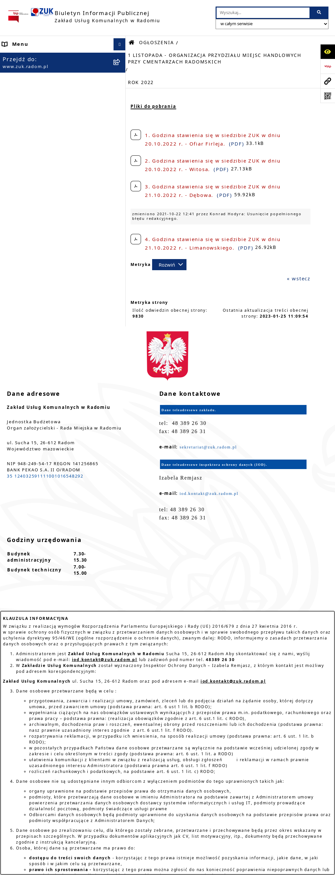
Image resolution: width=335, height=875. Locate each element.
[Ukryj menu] (120, 44)
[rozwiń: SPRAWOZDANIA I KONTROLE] (121, 380)
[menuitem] (63, 60)
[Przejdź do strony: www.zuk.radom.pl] (327, 81)
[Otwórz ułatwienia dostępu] (327, 51)
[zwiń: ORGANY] (121, 95)
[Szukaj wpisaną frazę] (319, 13)
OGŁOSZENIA (156, 42)
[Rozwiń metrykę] (169, 264)
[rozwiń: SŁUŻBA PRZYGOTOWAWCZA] (121, 256)
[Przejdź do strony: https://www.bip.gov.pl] (327, 66)
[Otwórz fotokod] (327, 95)
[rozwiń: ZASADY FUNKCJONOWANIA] (121, 150)
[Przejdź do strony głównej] (83, 16)
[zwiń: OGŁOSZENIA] (121, 169)
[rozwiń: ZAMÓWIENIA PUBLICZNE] (121, 425)
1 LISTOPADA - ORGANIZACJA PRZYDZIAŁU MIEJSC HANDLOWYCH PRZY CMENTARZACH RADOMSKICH (214, 58)
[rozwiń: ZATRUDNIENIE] (121, 224)
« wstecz (298, 278)
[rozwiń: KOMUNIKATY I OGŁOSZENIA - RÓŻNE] (121, 341)
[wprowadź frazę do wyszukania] (263, 13)
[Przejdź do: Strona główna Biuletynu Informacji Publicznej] (132, 42)
